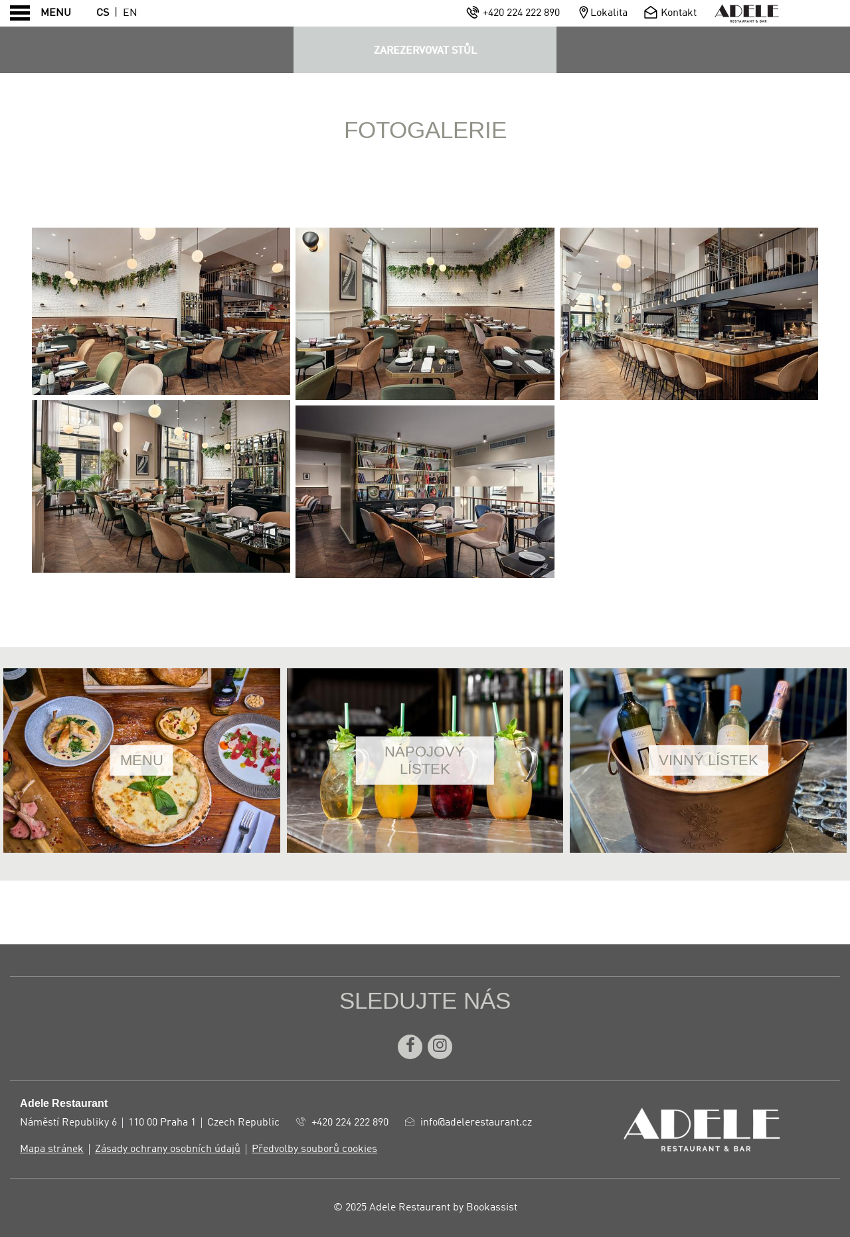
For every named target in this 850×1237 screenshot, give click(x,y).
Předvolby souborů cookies (314, 1149)
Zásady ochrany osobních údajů (167, 1149)
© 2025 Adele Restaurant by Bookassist (425, 1207)
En (130, 13)
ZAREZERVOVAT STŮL (425, 51)
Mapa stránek (52, 1149)
